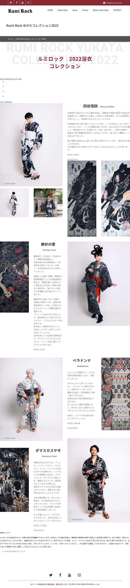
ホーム (10, 39)
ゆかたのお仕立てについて (15, 551)
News (75, 10)
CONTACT (117, 10)
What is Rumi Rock (101, 10)
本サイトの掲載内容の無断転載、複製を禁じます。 (49, 584)
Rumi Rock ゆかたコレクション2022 (31, 39)
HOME (50, 10)
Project (85, 10)
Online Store (62, 10)
